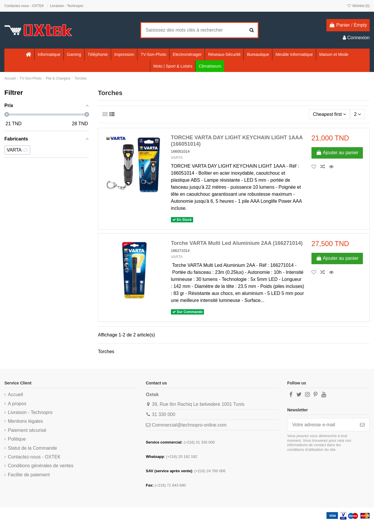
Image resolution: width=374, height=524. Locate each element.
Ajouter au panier (337, 152)
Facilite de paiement (29, 474)
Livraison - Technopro (67, 6)
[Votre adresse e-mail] (321, 424)
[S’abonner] (362, 424)
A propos (17, 403)
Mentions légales (25, 421)
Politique (17, 439)
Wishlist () (358, 6)
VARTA (177, 157)
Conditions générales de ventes (40, 465)
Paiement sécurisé (27, 430)
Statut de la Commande (32, 448)
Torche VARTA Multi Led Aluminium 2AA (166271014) (237, 243)
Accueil (15, 394)
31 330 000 (163, 414)
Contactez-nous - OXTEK (24, 6)
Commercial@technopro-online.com (189, 424)
